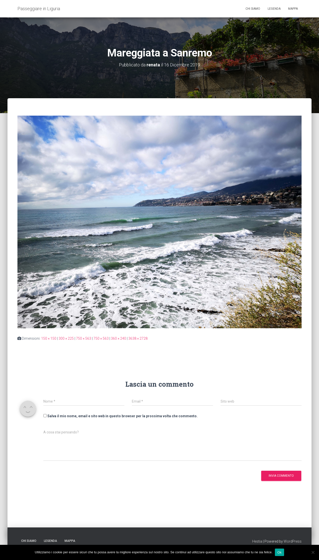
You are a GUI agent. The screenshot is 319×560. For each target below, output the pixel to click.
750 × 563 (83, 338)
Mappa (293, 8)
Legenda (274, 8)
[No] (312, 552)
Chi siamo (252, 8)
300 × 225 (66, 338)
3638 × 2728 (138, 338)
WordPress (293, 541)
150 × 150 (48, 338)
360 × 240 (118, 338)
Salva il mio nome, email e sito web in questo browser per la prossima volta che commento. (122, 416)
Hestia (257, 541)
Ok (279, 552)
